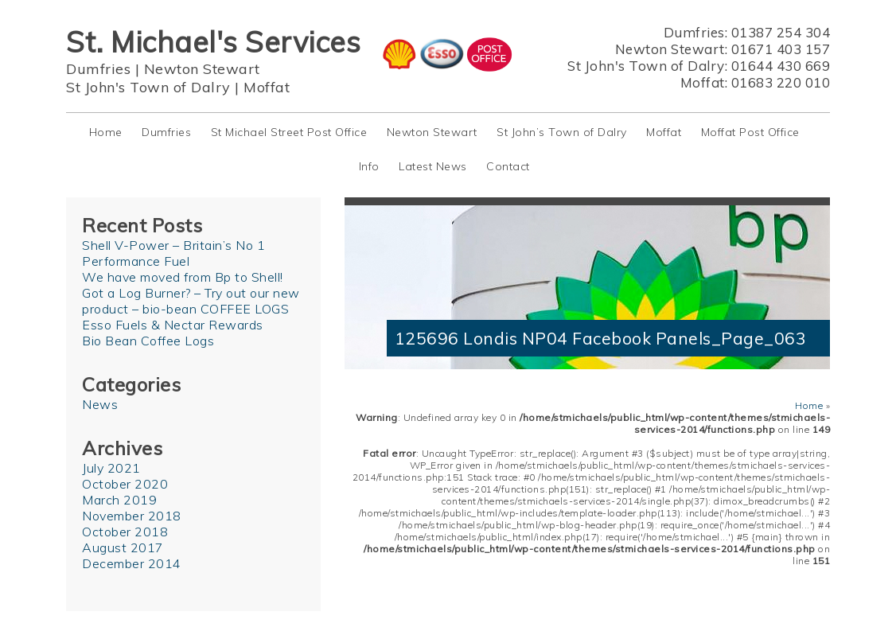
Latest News (433, 166)
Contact (508, 166)
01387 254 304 (781, 32)
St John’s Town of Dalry (562, 132)
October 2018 (125, 532)
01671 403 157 (781, 49)
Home (106, 132)
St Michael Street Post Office (289, 132)
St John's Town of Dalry (148, 87)
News (100, 404)
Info (369, 166)
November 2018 (131, 516)
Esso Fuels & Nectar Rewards (172, 325)
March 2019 (119, 500)
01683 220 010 (781, 82)
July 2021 (111, 468)
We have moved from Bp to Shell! (182, 277)
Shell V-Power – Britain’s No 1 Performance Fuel (173, 253)
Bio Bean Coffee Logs (148, 341)
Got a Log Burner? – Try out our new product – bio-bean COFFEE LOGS (191, 301)
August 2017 (123, 547)
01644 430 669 (781, 65)
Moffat (266, 87)
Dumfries (98, 69)
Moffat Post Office (750, 132)
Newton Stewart (202, 69)
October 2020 (125, 484)
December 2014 (131, 563)
